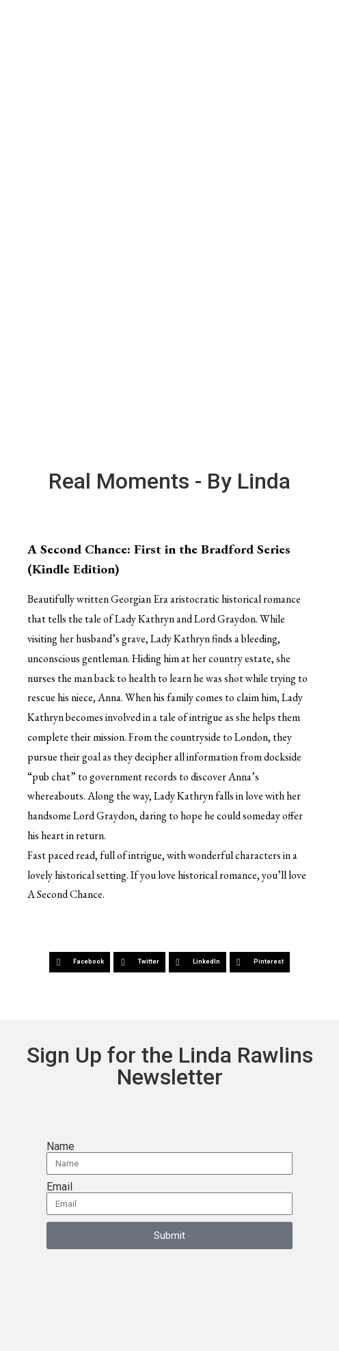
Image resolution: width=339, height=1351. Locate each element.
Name (60, 1146)
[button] (79, 962)
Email (59, 1187)
